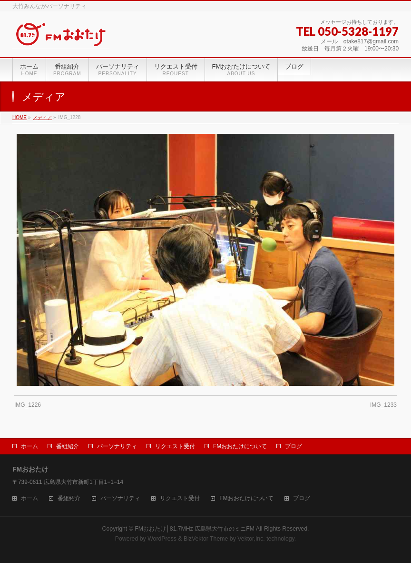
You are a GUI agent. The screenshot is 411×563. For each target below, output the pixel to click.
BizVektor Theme (206, 538)
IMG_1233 (383, 405)
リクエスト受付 (175, 446)
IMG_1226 (27, 405)
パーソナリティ (117, 446)
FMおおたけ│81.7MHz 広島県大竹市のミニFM (194, 528)
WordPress (161, 538)
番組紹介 (67, 446)
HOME (19, 117)
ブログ (293, 446)
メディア (42, 117)
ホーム (29, 446)
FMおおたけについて (240, 446)
